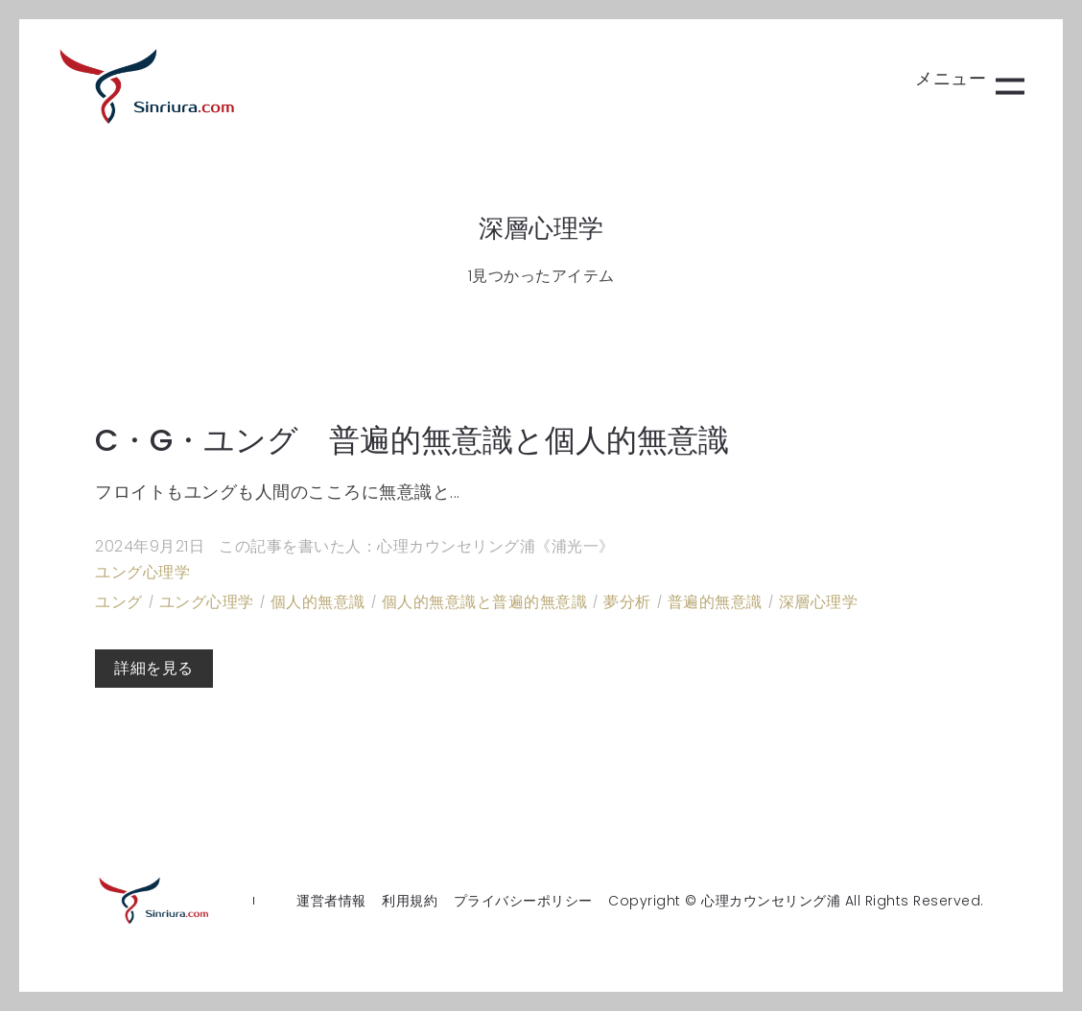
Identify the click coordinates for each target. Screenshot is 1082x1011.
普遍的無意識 (715, 602)
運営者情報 (331, 900)
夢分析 (627, 602)
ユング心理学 (142, 572)
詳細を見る (154, 668)
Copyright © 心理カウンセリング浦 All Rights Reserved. (796, 900)
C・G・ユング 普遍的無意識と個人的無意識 (412, 439)
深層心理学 (819, 602)
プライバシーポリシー (523, 900)
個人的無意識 (317, 602)
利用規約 (409, 900)
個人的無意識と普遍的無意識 (485, 602)
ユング (119, 602)
